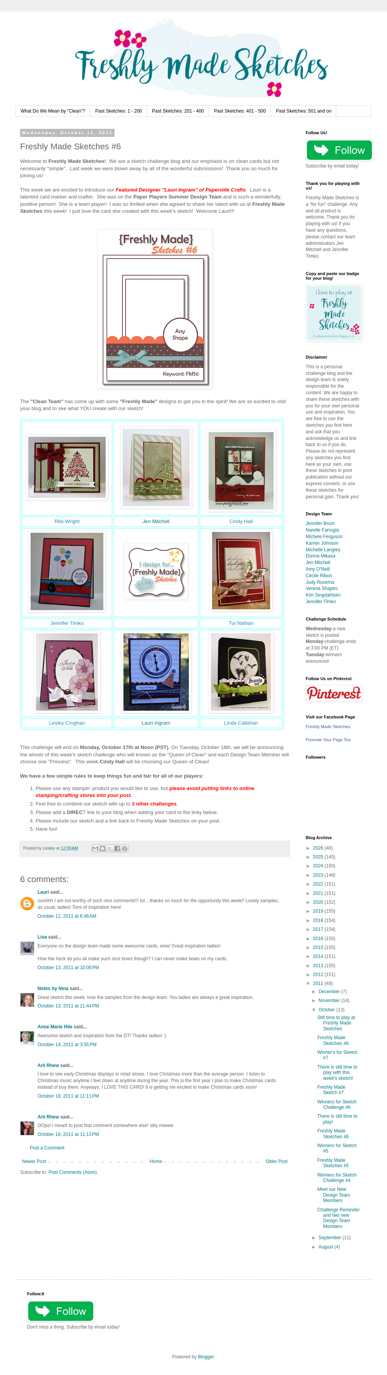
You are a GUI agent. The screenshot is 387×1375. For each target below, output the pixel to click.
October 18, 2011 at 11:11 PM (68, 1096)
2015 (319, 947)
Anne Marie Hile (55, 1027)
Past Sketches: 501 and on (303, 111)
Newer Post (34, 1161)
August (326, 1247)
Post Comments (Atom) (72, 1172)
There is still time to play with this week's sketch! (337, 1072)
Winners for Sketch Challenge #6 (336, 1104)
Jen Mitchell (156, 521)
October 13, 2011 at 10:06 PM (68, 967)
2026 (319, 848)
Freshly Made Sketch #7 (331, 1089)
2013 (319, 965)
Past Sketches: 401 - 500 (240, 111)
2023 (319, 875)
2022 (319, 884)
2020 (319, 902)
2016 (319, 938)
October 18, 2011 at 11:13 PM (68, 1134)
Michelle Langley (323, 549)
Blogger (206, 1357)
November (330, 1000)
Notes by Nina (53, 988)
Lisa (42, 937)
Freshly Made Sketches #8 (333, 1040)
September (330, 1237)
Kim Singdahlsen (323, 595)
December (330, 991)
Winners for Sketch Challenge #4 (336, 1177)
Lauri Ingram (156, 723)
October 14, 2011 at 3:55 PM (67, 1044)
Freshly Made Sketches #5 (333, 1163)
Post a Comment (47, 1148)
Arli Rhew (48, 1065)
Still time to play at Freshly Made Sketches (336, 1023)
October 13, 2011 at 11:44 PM (68, 1006)
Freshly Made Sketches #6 (333, 1133)
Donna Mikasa (321, 556)
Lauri (43, 892)
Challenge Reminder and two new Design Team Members (338, 1218)
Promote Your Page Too (328, 739)
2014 (319, 956)
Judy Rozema (320, 582)
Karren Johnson (322, 543)
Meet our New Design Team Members (333, 1195)
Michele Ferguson (324, 536)
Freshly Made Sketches (328, 726)
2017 (319, 929)
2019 (319, 911)
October (327, 1009)
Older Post (276, 1161)
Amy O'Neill (318, 569)
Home (156, 1161)
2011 (319, 983)
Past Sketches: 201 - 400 (178, 111)
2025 (319, 857)
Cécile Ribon (319, 575)
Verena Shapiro (322, 588)
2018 (319, 920)
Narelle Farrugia (322, 530)
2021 (319, 893)
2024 (319, 866)
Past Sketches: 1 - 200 (118, 111)
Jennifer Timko (321, 601)
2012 (319, 974)
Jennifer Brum (320, 523)
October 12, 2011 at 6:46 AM (67, 916)
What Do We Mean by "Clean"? (53, 111)
